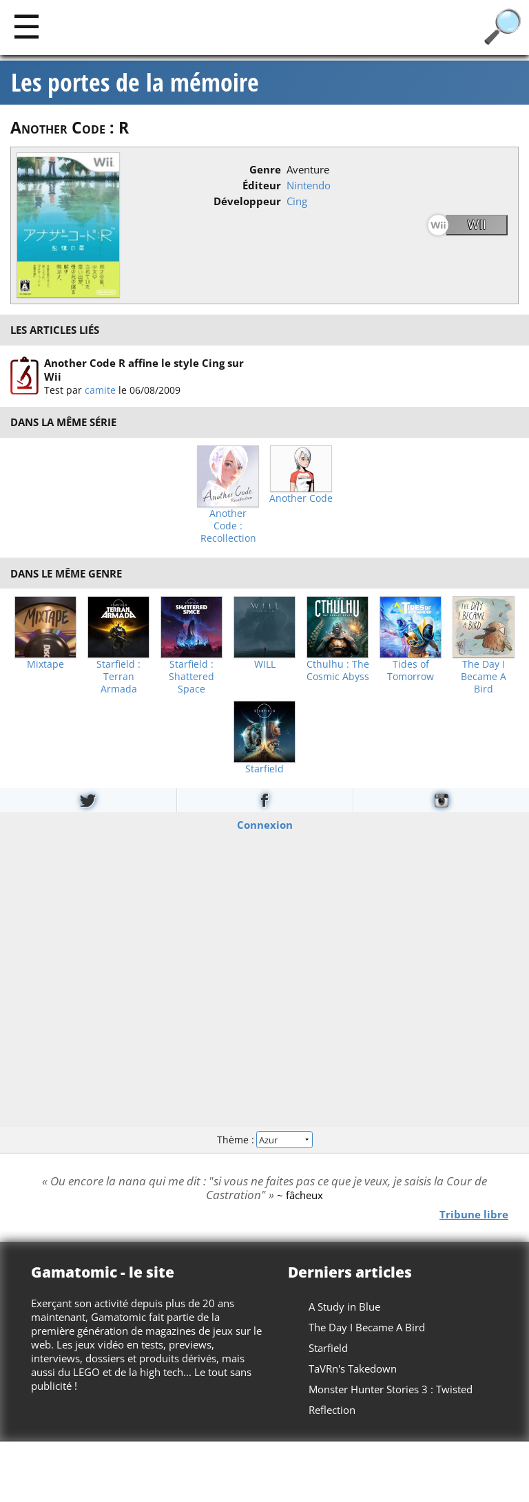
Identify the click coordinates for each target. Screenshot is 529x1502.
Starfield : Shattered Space (191, 676)
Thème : (264, 1139)
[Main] (26, 25)
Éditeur (261, 185)
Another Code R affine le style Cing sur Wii (144, 369)
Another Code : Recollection (228, 525)
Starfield (264, 769)
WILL (265, 664)
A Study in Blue (344, 1306)
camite (100, 389)
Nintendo (309, 185)
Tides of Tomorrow (410, 670)
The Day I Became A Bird (483, 676)
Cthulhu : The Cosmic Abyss (338, 670)
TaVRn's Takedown (353, 1368)
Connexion (265, 824)
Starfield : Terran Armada (118, 676)
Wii (477, 224)
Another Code (301, 498)
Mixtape (45, 664)
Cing (297, 201)
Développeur (247, 201)
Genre (265, 169)
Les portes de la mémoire (135, 82)
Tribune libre (473, 1213)
